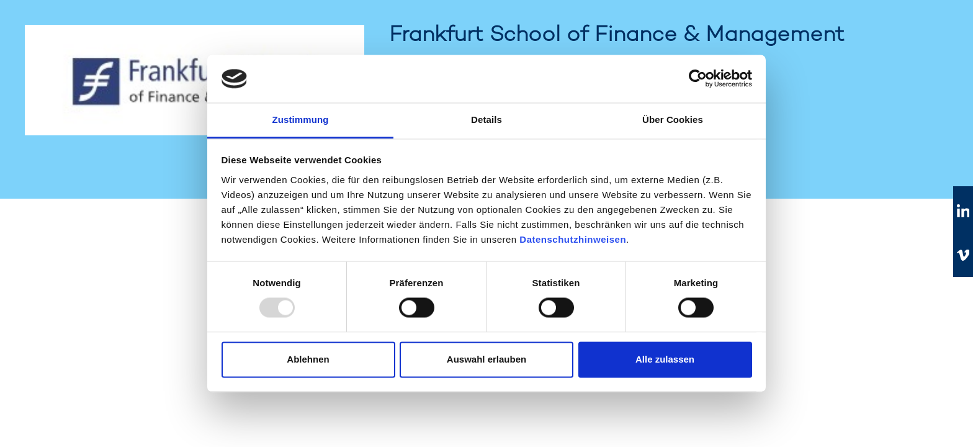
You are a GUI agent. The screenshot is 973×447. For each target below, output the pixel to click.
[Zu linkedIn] (963, 212)
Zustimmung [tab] (300, 119)
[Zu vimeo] (963, 255)
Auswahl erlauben (486, 359)
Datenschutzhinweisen (572, 239)
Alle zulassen (664, 359)
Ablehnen (308, 359)
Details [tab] (486, 119)
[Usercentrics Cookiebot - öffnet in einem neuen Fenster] (697, 79)
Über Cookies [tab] (672, 119)
